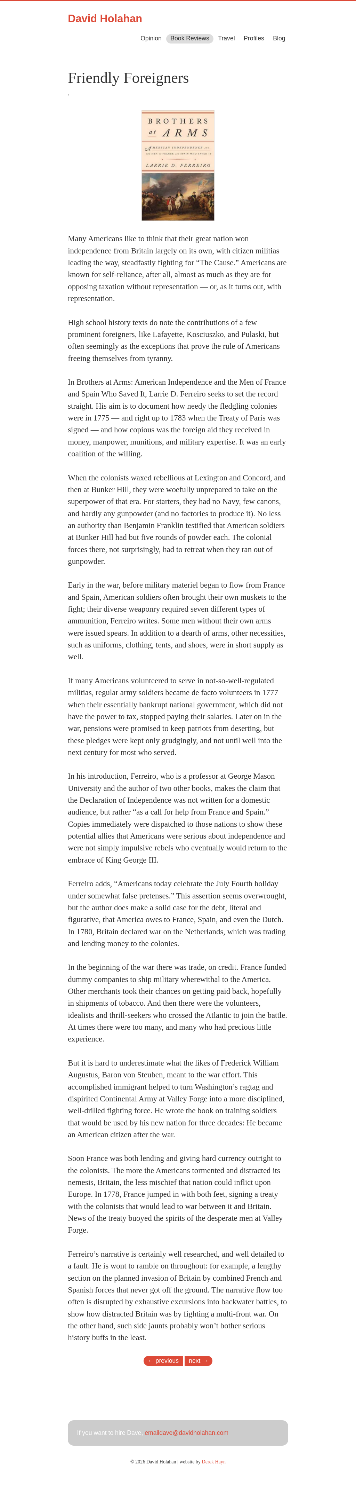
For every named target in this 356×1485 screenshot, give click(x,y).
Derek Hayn (214, 1461)
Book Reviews (189, 38)
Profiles (254, 38)
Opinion (151, 38)
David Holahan (105, 19)
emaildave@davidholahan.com (186, 1432)
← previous (163, 1360)
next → (198, 1360)
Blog (279, 38)
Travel (226, 38)
